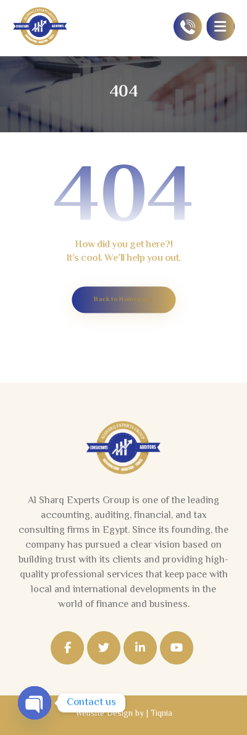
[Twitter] (103, 648)
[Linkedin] (140, 648)
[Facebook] (67, 648)
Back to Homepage (123, 299)
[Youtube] (176, 648)
